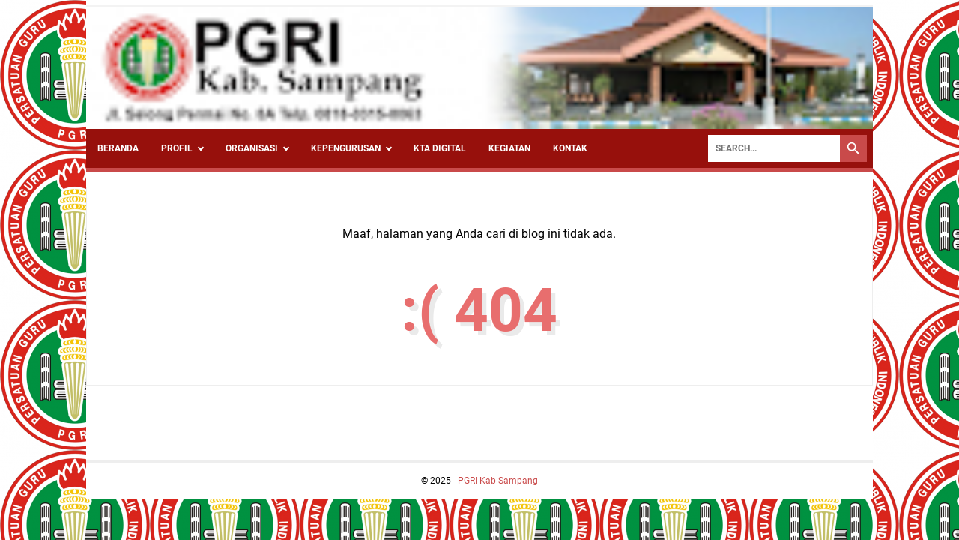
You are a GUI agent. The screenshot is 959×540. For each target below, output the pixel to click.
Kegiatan (509, 148)
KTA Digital (440, 148)
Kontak (570, 148)
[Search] (774, 148)
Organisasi (252, 148)
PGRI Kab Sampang (498, 481)
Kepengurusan (346, 148)
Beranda (118, 148)
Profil (177, 148)
